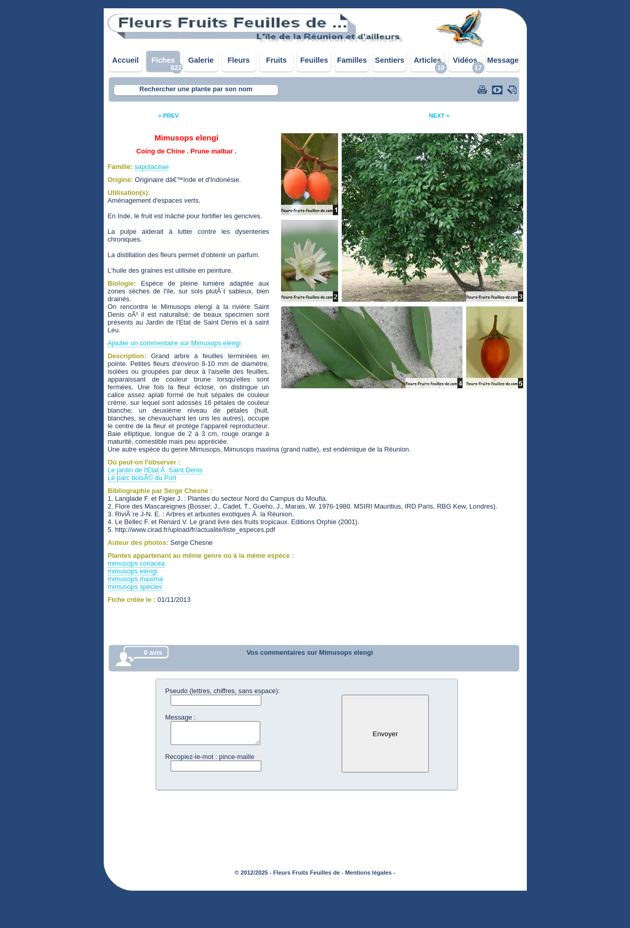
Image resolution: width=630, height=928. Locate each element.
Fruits (276, 60)
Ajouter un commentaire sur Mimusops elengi (174, 343)
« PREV (168, 116)
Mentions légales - (370, 872)
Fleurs (239, 60)
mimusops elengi (133, 571)
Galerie (201, 60)
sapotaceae (151, 167)
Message (503, 60)
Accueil (125, 60)
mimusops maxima (135, 579)
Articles (427, 60)
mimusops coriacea (136, 563)
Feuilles (314, 60)
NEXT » (439, 116)
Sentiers (389, 60)
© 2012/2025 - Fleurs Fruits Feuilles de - (289, 872)
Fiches (163, 60)
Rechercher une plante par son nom (196, 89)
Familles (352, 60)
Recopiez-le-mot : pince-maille (210, 757)
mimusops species (135, 586)
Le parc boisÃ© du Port (142, 478)
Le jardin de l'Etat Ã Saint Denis (155, 470)
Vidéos (465, 60)
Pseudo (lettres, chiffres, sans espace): (222, 691)
